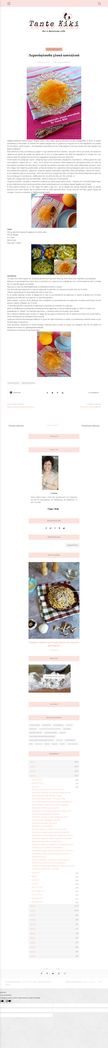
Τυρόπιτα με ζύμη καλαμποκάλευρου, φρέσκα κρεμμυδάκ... (54, 866)
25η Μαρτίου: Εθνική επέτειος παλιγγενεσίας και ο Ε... (52, 854)
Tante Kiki (16, 392)
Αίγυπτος (69, 725)
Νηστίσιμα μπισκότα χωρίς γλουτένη (45, 808)
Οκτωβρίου (37, 895)
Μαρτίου (36, 787)
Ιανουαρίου (37, 779)
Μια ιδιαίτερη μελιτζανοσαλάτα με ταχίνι (47, 795)
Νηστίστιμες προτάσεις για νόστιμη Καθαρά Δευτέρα (51, 792)
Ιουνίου (35, 880)
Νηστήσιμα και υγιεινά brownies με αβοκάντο (49, 863)
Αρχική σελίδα (52, 425)
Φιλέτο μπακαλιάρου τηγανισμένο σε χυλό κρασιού (51, 860)
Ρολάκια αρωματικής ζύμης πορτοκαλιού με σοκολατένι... (53, 850)
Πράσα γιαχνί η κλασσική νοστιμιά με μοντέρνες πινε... (52, 811)
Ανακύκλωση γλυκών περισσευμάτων (41, 740)
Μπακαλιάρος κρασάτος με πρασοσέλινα (47, 841)
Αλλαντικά (67, 729)
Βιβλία (47, 744)
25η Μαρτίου (46, 725)
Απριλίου (36, 873)
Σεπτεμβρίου (38, 891)
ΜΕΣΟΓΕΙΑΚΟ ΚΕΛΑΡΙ (28, 383)
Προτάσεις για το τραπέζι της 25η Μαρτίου (47, 847)
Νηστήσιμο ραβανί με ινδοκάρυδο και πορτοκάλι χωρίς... (53, 844)
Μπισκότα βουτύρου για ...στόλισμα (45, 869)
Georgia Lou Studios (88, 982)
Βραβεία (54, 744)
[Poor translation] (8, 1001)
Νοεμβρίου (37, 898)
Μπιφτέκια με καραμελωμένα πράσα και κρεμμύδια (50, 832)
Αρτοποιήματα (70, 740)
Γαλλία (62, 744)
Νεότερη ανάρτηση (16, 426)
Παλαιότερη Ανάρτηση (90, 426)
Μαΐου (35, 876)
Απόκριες (59, 740)
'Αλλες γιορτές (34, 725)
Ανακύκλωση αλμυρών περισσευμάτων (42, 736)
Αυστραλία (38, 744)
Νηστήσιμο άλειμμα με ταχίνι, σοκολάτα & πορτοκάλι (51, 838)
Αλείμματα (33, 729)
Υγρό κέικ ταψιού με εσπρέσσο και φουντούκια (49, 829)
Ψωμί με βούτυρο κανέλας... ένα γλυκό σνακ (48, 799)
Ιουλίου (35, 884)
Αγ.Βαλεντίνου (58, 725)
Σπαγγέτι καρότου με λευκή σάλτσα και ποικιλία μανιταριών (54, 643)
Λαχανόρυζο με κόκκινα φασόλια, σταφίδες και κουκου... (53, 835)
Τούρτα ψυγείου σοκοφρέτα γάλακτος (46, 820)
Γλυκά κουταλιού (54, 49)
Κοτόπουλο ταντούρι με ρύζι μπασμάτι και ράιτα (50, 817)
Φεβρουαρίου (38, 783)
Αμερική (62, 732)
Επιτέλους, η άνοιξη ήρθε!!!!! (42, 826)
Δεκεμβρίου (37, 902)
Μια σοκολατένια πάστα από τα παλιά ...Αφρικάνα (50, 805)
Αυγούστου (37, 887)
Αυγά (31, 744)
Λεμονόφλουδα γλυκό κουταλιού (44, 823)
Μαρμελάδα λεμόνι (39, 857)
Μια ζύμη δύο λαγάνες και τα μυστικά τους (48, 789)
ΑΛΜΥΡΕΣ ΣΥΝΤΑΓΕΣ (36, 732)
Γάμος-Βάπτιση (72, 744)
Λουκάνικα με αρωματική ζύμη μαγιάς (45, 814)
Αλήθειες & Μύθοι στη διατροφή (50, 729)
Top (101, 982)
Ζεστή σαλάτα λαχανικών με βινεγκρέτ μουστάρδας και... (53, 802)
